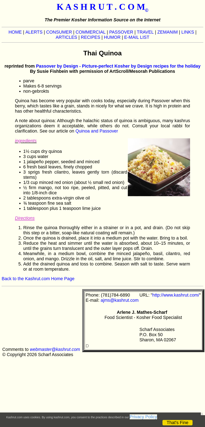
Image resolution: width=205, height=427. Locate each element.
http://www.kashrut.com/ (175, 295)
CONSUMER (59, 32)
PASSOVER (121, 32)
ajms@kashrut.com (120, 300)
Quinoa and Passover (97, 131)
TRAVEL (145, 32)
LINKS (187, 32)
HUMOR (112, 37)
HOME (15, 32)
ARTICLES (66, 37)
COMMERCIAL (91, 32)
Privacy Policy (143, 416)
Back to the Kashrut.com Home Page (38, 278)
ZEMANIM (167, 32)
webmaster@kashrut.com (55, 349)
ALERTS (34, 32)
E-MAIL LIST (136, 37)
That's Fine (177, 422)
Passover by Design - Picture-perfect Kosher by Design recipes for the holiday (118, 66)
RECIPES (90, 37)
